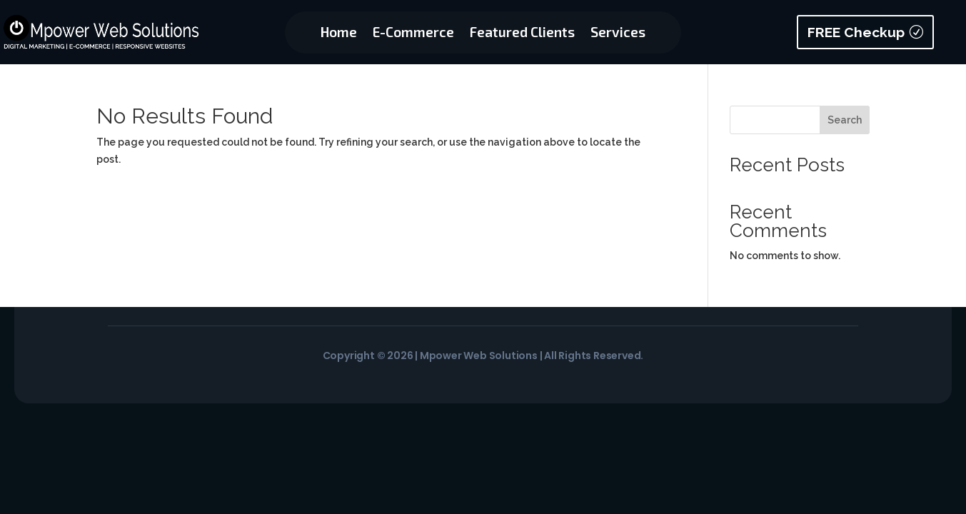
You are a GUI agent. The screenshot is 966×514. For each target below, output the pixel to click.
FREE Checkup (856, 32)
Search (844, 120)
